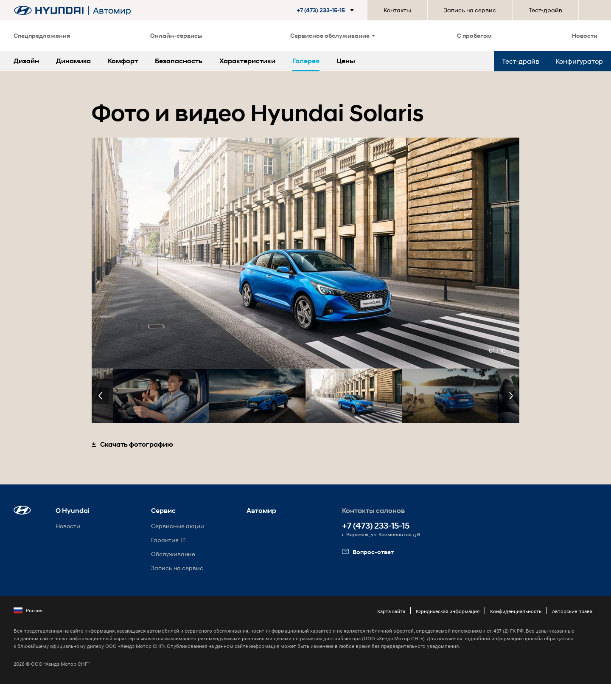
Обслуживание (173, 553)
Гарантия (165, 539)
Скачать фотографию (132, 444)
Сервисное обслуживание (332, 35)
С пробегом (474, 35)
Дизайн (26, 61)
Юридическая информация (447, 611)
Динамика (73, 61)
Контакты (397, 10)
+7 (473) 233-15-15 (375, 526)
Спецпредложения (42, 35)
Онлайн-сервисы (176, 35)
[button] (326, 10)
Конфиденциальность (515, 611)
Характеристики (247, 61)
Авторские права (572, 611)
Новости (584, 35)
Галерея (306, 61)
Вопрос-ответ (368, 551)
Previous (100, 395)
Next (510, 395)
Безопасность (178, 61)
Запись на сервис (470, 10)
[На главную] (49, 10)
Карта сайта (391, 611)
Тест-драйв (545, 10)
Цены (345, 61)
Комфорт (123, 61)
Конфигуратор (579, 61)
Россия (28, 610)
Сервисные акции (177, 525)
